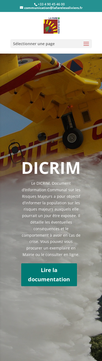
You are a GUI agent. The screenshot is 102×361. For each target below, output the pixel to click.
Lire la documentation (49, 274)
